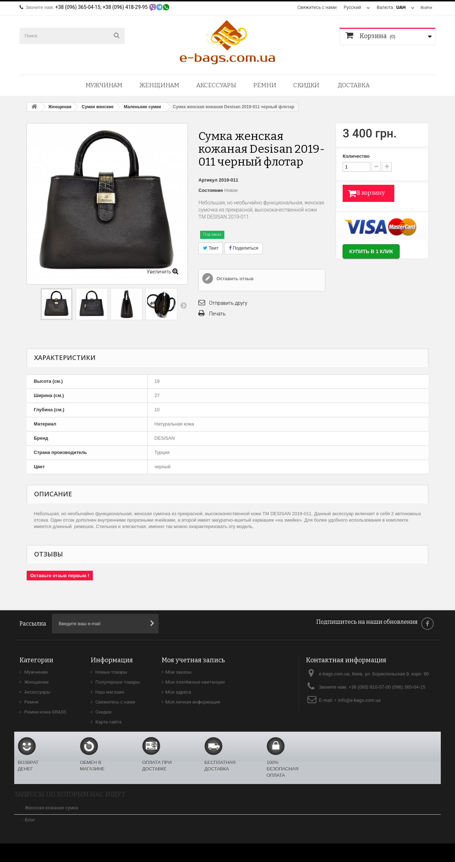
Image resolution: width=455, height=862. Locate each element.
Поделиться (243, 248)
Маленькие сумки (142, 106)
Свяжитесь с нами (315, 7)
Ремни (264, 85)
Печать (217, 314)
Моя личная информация (192, 702)
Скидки (306, 85)
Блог (30, 819)
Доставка (354, 85)
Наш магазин (109, 692)
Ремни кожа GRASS (44, 712)
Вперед (183, 305)
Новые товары (110, 672)
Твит (210, 248)
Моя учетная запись (193, 660)
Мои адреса (178, 692)
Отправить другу (228, 303)
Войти (425, 7)
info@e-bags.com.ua (359, 700)
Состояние (210, 190)
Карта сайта (108, 722)
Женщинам (159, 85)
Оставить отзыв (234, 278)
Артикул (207, 180)
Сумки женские (98, 106)
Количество (356, 156)
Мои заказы (178, 672)
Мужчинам (103, 85)
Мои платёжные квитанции (195, 682)
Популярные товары (117, 682)
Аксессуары (216, 85)
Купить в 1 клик (378, 253)
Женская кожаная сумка (51, 807)
